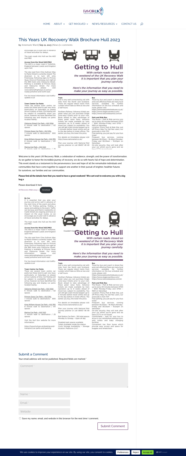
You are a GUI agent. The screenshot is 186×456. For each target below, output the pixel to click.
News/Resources (103, 24)
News (56, 45)
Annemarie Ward (30, 45)
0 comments (66, 45)
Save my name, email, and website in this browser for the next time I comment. (60, 418)
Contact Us (128, 24)
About (58, 24)
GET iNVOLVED (77, 24)
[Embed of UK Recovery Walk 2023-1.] (73, 231)
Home (46, 24)
